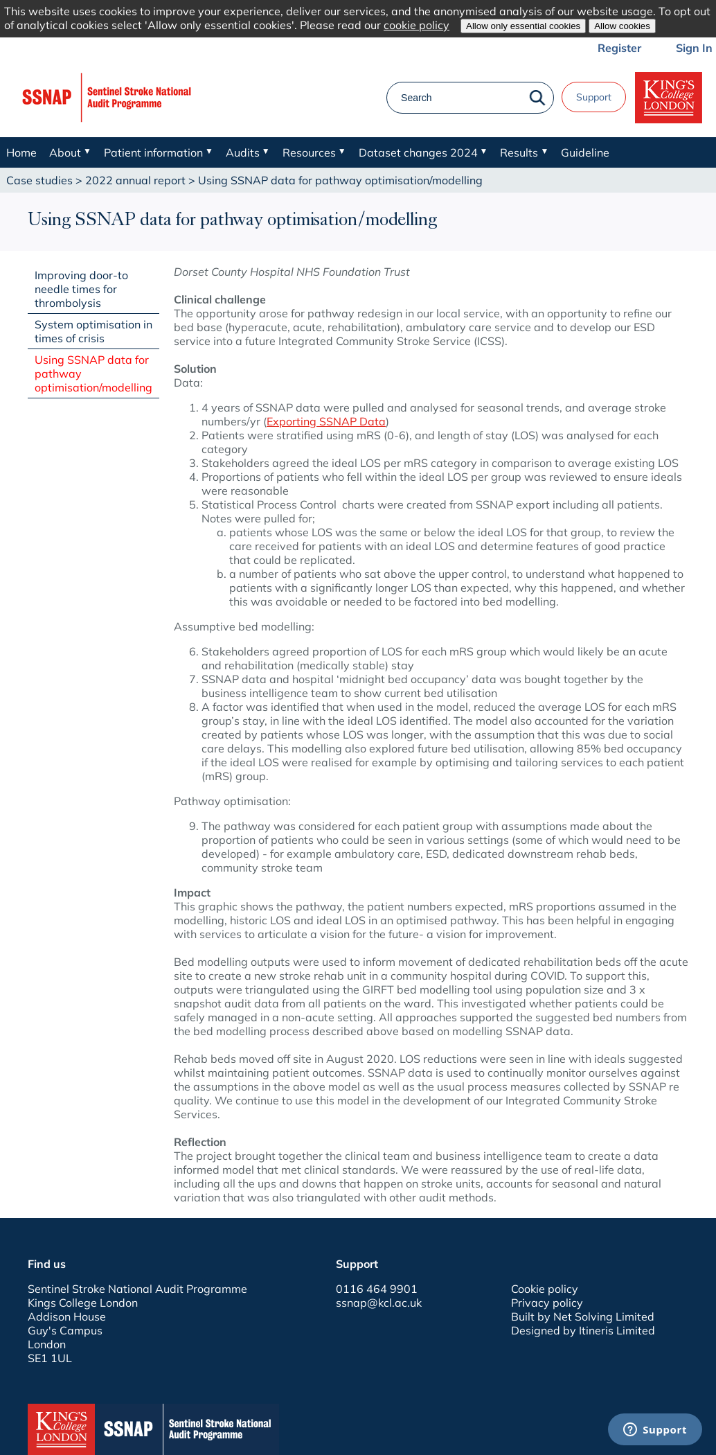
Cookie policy (544, 1289)
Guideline (585, 152)
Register (619, 48)
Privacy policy (547, 1303)
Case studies (39, 180)
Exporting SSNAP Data (326, 421)
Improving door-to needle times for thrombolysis (81, 289)
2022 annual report (135, 180)
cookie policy (416, 25)
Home (21, 152)
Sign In (694, 48)
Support (593, 97)
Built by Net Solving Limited (582, 1316)
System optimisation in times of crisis (93, 331)
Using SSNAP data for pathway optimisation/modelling (93, 373)
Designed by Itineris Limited (583, 1330)
